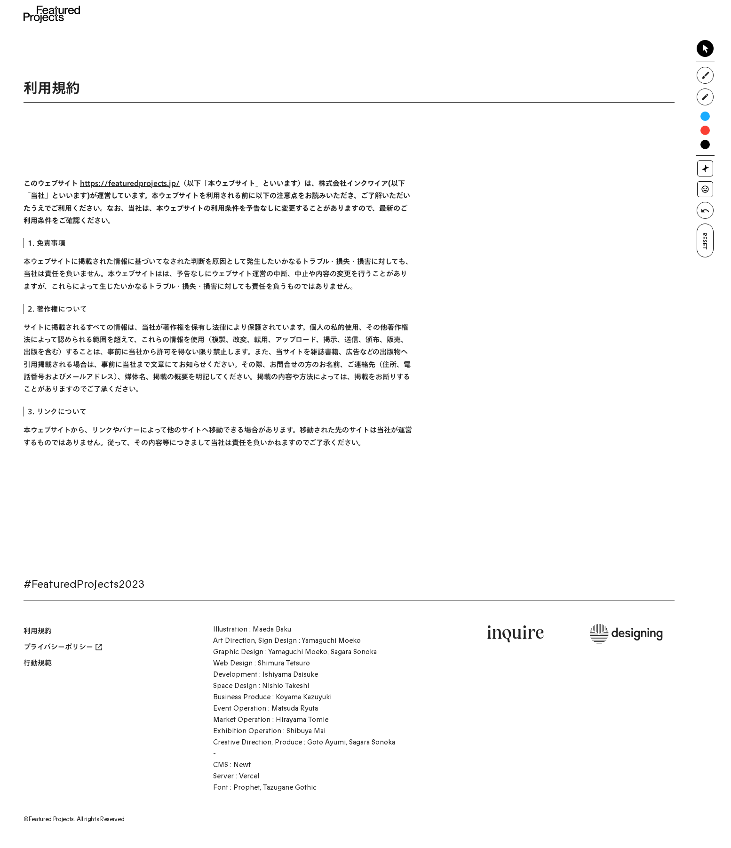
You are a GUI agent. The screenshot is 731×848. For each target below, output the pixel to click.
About (295, 14)
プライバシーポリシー (63, 646)
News (337, 14)
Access (496, 14)
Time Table (388, 14)
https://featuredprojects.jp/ (130, 183)
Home (251, 14)
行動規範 (38, 662)
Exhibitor (446, 14)
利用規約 (38, 630)
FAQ (538, 14)
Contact (588, 14)
